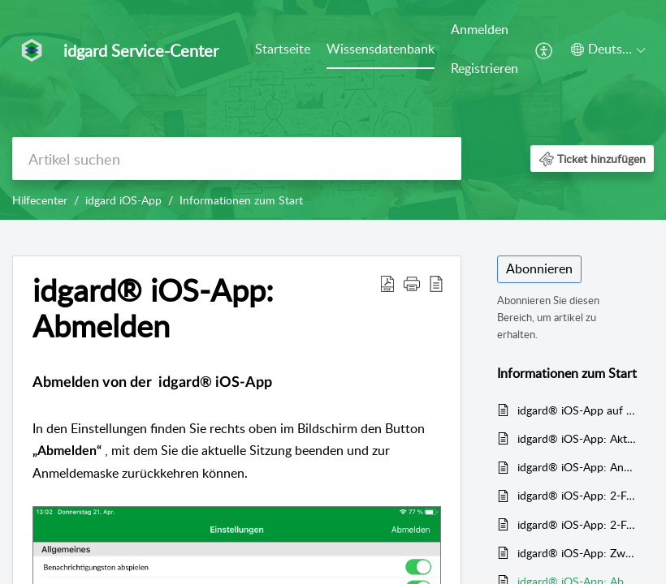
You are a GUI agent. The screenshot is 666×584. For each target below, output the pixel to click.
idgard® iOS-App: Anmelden (577, 466)
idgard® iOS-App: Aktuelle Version (577, 438)
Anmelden (479, 29)
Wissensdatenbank (381, 49)
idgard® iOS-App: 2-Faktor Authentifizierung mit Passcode (577, 495)
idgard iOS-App (123, 200)
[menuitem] (282, 50)
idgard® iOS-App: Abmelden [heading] (153, 308)
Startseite (282, 49)
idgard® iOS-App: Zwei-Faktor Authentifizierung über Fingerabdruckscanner (577, 552)
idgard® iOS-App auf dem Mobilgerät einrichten (577, 410)
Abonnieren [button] (539, 268)
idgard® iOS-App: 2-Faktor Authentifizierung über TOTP (577, 524)
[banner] (333, 110)
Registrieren (484, 68)
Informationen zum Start (241, 200)
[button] (544, 49)
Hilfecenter (39, 200)
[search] (236, 158)
